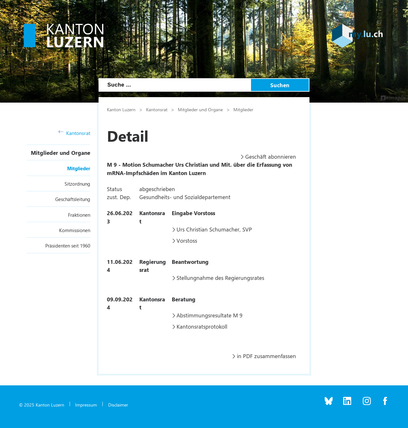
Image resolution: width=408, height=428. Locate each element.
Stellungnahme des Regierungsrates (220, 277)
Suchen (280, 84)
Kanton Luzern (121, 109)
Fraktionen (79, 215)
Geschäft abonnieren (270, 156)
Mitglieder (78, 168)
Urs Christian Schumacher (208, 229)
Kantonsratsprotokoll (202, 326)
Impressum (86, 404)
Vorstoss (187, 240)
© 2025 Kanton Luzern (41, 404)
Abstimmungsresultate (204, 315)
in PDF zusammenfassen (266, 355)
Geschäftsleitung (72, 199)
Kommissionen (74, 230)
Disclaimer (118, 404)
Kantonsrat (74, 133)
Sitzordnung (77, 183)
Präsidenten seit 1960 (67, 245)
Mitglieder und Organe (60, 152)
